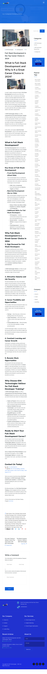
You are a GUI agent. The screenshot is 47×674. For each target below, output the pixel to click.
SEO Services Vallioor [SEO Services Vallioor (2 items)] (37, 255)
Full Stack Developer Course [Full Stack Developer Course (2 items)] (37, 146)
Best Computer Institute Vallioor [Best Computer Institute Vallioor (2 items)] (38, 84)
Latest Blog (37, 302)
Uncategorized (20, 49)
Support (36, 299)
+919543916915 (24, 611)
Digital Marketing (30, 627)
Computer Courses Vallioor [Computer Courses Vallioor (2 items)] (38, 92)
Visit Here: (11, 501)
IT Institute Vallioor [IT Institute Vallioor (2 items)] (37, 212)
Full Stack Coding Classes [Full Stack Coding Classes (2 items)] (38, 136)
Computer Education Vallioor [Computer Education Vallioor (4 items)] (37, 102)
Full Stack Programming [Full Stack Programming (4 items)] (37, 175)
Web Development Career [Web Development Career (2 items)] (37, 273)
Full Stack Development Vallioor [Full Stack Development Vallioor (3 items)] (37, 171)
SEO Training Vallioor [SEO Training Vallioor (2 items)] (37, 259)
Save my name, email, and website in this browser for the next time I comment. (15, 576)
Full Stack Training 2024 (16, 523)
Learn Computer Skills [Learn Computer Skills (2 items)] (38, 220)
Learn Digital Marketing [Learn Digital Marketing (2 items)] (37, 224)
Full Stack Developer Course (16, 517)
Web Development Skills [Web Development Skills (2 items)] (37, 278)
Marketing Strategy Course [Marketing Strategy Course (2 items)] (38, 232)
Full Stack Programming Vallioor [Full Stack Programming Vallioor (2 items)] (37, 180)
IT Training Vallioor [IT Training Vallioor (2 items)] (37, 216)
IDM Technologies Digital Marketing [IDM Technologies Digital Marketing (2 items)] (38, 193)
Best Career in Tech (10, 513)
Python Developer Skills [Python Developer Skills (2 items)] (38, 245)
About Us (37, 294)
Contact (36, 296)
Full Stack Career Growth (20, 513)
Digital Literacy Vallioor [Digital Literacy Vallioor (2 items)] (37, 124)
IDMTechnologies (9, 49)
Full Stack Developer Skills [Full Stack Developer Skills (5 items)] (38, 150)
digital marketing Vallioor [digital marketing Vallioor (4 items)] (38, 132)
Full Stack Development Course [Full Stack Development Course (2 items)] (37, 166)
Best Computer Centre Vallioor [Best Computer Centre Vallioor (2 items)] (37, 80)
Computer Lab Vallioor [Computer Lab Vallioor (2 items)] (37, 110)
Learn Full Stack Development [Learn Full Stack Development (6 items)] (38, 228)
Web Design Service (30, 624)
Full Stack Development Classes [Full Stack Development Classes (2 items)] (37, 160)
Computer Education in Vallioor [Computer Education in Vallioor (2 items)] (37, 97)
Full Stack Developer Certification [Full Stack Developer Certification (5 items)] (37, 140)
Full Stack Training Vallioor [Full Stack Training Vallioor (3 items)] (38, 185)
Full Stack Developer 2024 (11, 515)
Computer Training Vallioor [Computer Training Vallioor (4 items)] (38, 114)
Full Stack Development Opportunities (16, 520)
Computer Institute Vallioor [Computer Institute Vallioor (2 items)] (38, 107)
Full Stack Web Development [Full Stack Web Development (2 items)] (37, 189)
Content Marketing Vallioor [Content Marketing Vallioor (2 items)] (36, 119)
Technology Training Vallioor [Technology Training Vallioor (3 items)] (38, 268)
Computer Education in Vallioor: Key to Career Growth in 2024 (11, 650)
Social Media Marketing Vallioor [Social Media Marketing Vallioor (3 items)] (37, 263)
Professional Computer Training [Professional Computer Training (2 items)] (37, 241)
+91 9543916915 (13, 467)
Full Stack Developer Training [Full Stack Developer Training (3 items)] (37, 155)
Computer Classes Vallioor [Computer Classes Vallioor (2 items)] (38, 88)
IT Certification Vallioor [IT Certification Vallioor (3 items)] (37, 208)
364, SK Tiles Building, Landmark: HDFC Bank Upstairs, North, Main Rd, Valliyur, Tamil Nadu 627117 (16, 470)
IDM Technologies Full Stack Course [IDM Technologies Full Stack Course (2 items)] (38, 199)
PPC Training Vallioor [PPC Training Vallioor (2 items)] (37, 236)
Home (3, 14)
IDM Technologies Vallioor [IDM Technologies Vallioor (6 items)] (37, 204)
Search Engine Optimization (32, 630)
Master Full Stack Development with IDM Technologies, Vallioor (12, 643)
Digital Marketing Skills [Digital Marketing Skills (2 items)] (38, 128)
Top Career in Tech (15, 527)
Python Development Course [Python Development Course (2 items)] (37, 250)
